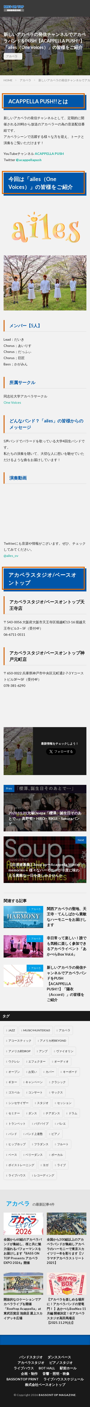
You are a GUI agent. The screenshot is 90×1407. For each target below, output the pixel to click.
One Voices (12, 402)
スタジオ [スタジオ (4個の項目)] (42, 1103)
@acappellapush (29, 160)
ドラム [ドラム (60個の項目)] (73, 1113)
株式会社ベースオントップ (45, 1385)
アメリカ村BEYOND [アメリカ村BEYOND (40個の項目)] (53, 1040)
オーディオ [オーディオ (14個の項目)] (61, 1061)
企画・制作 (29, 1374)
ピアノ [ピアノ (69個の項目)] (55, 1134)
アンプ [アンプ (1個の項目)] (43, 1051)
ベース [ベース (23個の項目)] (12, 1154)
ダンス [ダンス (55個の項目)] (32, 1113)
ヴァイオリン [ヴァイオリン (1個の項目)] (64, 1051)
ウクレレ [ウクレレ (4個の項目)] (14, 1061)
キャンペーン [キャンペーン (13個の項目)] (34, 1082)
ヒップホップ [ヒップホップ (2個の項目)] (17, 1144)
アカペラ (12, 56)
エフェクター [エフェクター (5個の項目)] (37, 1061)
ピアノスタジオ (61, 1362)
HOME (8, 80)
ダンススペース (59, 1357)
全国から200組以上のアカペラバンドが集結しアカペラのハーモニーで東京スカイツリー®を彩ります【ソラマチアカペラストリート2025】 (65, 1251)
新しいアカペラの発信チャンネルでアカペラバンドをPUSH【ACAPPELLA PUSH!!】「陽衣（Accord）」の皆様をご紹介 (66, 983)
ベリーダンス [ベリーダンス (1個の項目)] (34, 1154)
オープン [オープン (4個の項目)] (14, 1072)
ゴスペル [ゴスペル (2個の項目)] (14, 1092)
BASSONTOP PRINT (22, 1379)
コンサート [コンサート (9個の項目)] (35, 1092)
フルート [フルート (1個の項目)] (63, 1144)
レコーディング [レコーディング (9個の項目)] (44, 1175)
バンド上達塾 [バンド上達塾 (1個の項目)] (34, 1134)
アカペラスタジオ (31, 1362)
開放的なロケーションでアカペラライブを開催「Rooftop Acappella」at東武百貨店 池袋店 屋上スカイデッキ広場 (23, 1308)
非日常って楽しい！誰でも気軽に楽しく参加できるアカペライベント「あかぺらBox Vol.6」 (66, 946)
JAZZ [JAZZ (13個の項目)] (11, 1030)
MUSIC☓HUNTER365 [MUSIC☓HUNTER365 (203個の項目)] (36, 1030)
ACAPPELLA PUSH (49, 154)
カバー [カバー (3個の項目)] (50, 1072)
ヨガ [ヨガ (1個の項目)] (45, 1165)
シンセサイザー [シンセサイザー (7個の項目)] (18, 1103)
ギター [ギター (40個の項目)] (12, 1082)
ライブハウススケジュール (63, 1379)
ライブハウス (24, 1368)
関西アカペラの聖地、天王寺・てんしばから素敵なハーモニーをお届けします (66, 916)
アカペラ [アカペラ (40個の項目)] (64, 1030)
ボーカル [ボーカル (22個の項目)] (57, 1154)
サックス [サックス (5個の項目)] (57, 1092)
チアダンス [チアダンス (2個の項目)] (53, 1113)
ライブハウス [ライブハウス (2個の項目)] (17, 1175)
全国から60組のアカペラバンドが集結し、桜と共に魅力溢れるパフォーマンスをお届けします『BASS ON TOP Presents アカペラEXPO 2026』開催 (23, 1251)
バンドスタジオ (31, 1357)
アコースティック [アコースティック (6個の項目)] (19, 1040)
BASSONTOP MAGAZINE (57, 1395)
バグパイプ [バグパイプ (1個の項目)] (41, 1123)
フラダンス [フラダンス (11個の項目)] (41, 1144)
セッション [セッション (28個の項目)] (64, 1103)
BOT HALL (47, 1368)
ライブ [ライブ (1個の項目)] (61, 1165)
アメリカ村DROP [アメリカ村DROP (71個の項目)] (19, 1051)
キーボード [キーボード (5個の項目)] (70, 1072)
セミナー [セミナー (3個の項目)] (14, 1113)
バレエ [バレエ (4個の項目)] (61, 1123)
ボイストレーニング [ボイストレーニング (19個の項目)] (21, 1165)
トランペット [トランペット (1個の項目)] (17, 1123)
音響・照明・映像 (55, 1374)
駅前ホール (68, 1368)
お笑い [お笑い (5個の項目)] (32, 1072)
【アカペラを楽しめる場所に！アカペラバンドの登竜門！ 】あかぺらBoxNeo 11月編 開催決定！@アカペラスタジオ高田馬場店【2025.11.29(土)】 (66, 1311)
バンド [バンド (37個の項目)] (12, 1134)
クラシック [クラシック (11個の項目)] (58, 1082)
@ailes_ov (11, 556)
